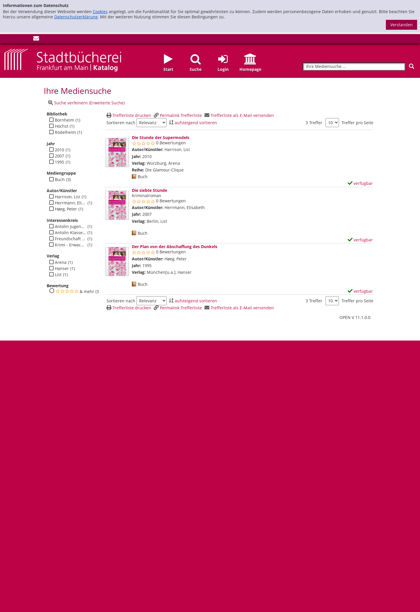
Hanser (62, 268)
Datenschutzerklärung (76, 17)
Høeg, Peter (66, 209)
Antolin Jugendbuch (70, 226)
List (58, 274)
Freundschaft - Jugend (70, 238)
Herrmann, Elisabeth (70, 203)
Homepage (250, 69)
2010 (59, 149)
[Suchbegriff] (353, 66)
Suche (196, 69)
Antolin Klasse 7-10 (70, 232)
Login (223, 69)
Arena (60, 262)
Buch (60, 179)
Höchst (61, 126)
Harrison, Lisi (67, 196)
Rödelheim (65, 132)
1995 (59, 162)
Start (168, 69)
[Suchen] (411, 66)
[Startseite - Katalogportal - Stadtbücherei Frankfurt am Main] (62, 59)
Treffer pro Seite (357, 122)
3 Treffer (314, 122)
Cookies (100, 11)
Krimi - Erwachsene (70, 245)
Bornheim (64, 120)
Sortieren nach (120, 122)
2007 (59, 156)
